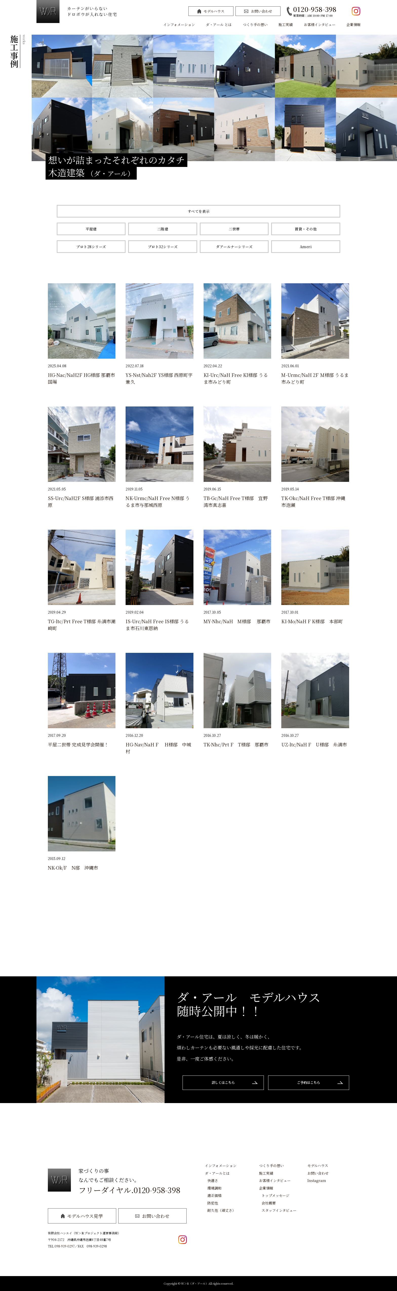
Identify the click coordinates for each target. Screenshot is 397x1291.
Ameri (306, 246)
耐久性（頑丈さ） (221, 1210)
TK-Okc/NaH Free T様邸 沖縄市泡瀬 (313, 501)
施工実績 (286, 24)
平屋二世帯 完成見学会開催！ (78, 744)
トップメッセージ (275, 1195)
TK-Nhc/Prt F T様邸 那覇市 (236, 744)
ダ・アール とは (219, 24)
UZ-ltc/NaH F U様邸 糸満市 (314, 744)
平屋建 (91, 228)
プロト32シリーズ (163, 246)
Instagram (316, 1180)
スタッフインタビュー (279, 1210)
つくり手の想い (255, 24)
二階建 (162, 228)
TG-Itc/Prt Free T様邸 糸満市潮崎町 (81, 625)
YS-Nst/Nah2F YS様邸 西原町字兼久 (159, 378)
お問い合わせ (258, 11)
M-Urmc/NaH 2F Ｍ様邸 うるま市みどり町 (315, 378)
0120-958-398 (314, 9)
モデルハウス (210, 11)
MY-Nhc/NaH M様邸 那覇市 (237, 621)
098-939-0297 (64, 1246)
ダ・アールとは (217, 1173)
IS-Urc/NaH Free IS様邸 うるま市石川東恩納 (157, 625)
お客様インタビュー (319, 24)
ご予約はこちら (311, 1082)
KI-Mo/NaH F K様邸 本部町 (312, 621)
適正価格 (214, 1195)
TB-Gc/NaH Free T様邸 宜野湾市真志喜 (236, 501)
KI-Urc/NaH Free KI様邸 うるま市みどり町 (236, 378)
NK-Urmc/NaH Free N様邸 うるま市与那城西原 (158, 501)
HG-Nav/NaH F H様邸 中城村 (158, 748)
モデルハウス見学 (82, 1216)
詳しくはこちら (220, 1082)
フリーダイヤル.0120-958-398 (129, 1189)
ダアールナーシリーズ (234, 246)
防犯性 (212, 1203)
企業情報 (353, 24)
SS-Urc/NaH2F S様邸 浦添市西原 (80, 501)
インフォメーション (179, 24)
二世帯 (234, 228)
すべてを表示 (199, 211)
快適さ (212, 1180)
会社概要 (269, 1203)
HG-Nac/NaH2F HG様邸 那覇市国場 (81, 378)
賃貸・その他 (306, 228)
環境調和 (214, 1188)
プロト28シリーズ (91, 246)
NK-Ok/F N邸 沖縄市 (73, 867)
